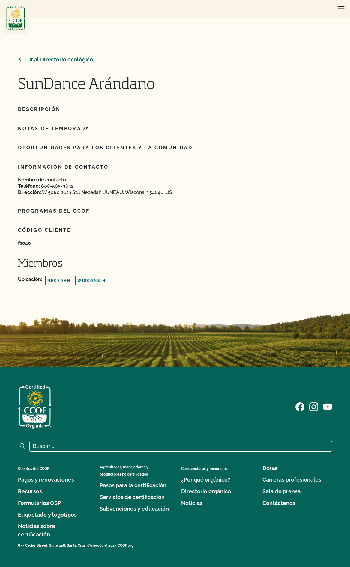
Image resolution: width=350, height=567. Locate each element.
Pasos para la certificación (133, 485)
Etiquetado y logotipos (47, 515)
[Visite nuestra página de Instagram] (313, 406)
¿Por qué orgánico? (205, 479)
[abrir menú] (341, 9)
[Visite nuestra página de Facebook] (299, 406)
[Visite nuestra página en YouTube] (327, 406)
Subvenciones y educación (134, 509)
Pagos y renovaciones (46, 479)
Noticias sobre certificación (36, 530)
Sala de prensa (281, 491)
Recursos (30, 491)
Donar (270, 468)
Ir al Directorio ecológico (55, 59)
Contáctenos (278, 503)
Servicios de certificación (132, 497)
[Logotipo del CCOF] (15, 18)
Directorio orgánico (206, 491)
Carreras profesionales (291, 479)
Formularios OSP (39, 503)
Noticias (191, 503)
